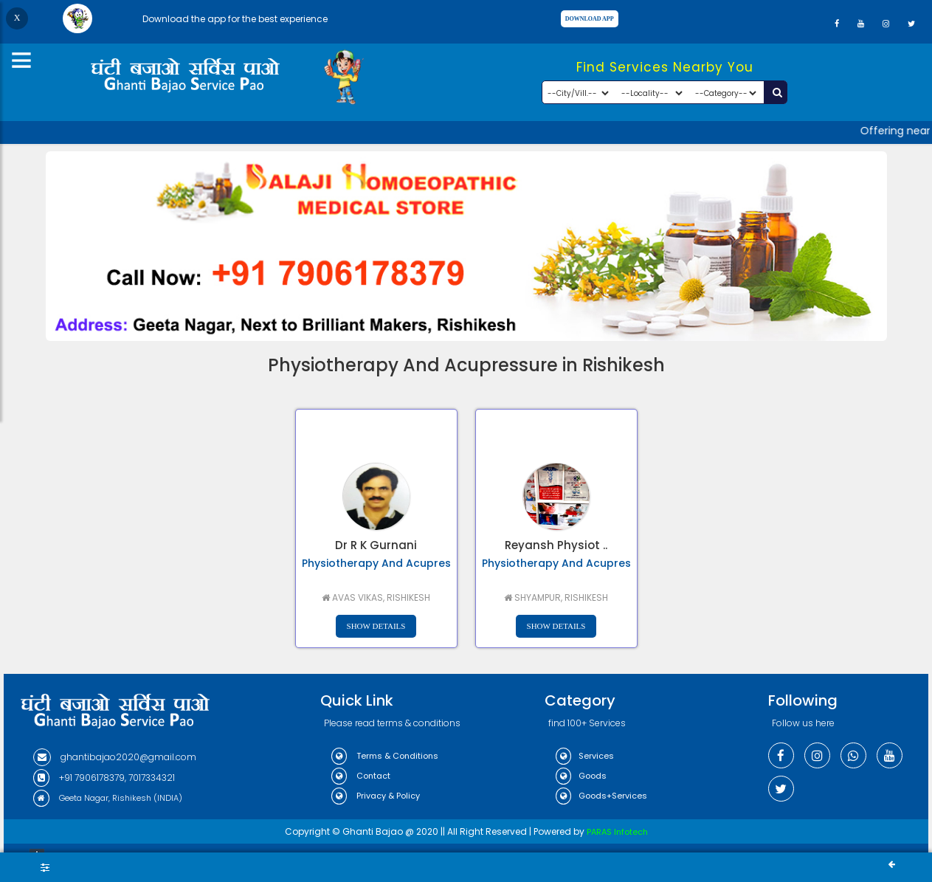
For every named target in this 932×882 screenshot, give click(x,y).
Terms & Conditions (384, 756)
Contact (360, 776)
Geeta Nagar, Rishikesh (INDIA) (107, 798)
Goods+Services (601, 796)
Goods (581, 776)
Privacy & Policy (375, 796)
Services (585, 756)
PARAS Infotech (617, 832)
